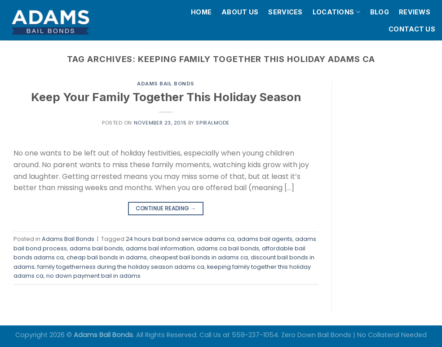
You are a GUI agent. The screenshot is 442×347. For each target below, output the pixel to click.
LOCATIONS (336, 12)
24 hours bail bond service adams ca (180, 239)
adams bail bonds (96, 248)
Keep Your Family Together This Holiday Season (166, 97)
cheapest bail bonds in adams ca (199, 257)
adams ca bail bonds (228, 248)
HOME (201, 12)
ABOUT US (239, 12)
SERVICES (285, 12)
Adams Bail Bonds (165, 83)
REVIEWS (414, 12)
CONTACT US (412, 29)
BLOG (379, 12)
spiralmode (213, 122)
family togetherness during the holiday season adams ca (120, 267)
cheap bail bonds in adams (106, 257)
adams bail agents (264, 239)
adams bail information (160, 248)
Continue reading (166, 208)
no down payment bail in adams (93, 276)
